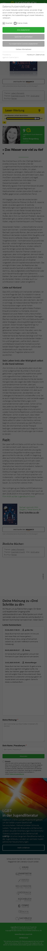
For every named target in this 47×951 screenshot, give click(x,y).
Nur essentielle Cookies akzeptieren (23, 43)
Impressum (31, 55)
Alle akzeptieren (23, 30)
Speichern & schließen (24, 36)
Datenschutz (40, 55)
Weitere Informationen (23, 49)
